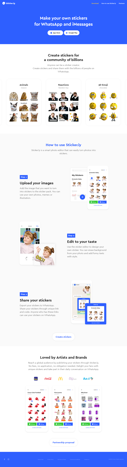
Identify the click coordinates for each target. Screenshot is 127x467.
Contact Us (86, 459)
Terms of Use (40, 459)
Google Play (73, 33)
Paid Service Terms (62, 459)
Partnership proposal (63, 442)
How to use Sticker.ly (108, 3)
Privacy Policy (50, 459)
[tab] (95, 3)
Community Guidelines (75, 459)
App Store (56, 33)
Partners (122, 3)
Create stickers (63, 336)
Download (95, 3)
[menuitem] (40, 459)
